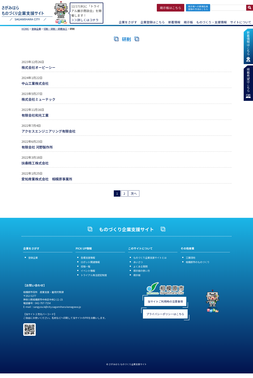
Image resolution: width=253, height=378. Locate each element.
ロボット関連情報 (90, 262)
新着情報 (174, 22)
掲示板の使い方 (141, 270)
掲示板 (188, 22)
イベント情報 (88, 270)
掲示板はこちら (170, 7)
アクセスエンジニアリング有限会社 (49, 131)
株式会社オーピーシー (38, 67)
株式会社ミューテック (38, 99)
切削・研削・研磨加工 (55, 29)
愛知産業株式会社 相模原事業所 (47, 178)
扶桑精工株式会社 (35, 163)
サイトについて (240, 22)
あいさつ (138, 262)
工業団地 (190, 257)
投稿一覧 (85, 266)
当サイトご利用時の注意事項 (165, 301)
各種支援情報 (88, 257)
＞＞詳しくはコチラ (85, 20)
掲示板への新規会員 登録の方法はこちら (198, 8)
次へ (134, 193)
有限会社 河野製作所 (37, 147)
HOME (25, 29)
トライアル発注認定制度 (94, 275)
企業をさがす (128, 22)
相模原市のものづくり (197, 262)
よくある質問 (140, 266)
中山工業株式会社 (35, 83)
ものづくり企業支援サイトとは (149, 257)
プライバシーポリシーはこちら (165, 314)
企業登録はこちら (152, 22)
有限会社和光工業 (35, 115)
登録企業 (36, 29)
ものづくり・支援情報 (211, 22)
